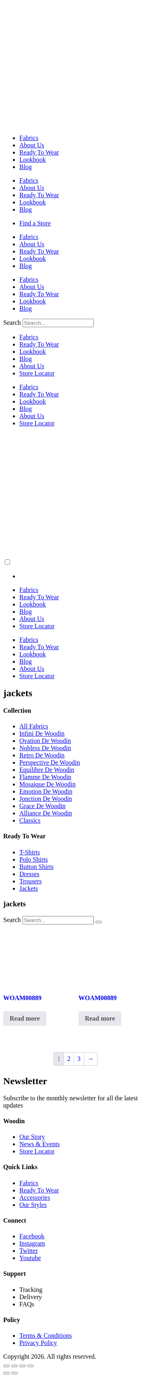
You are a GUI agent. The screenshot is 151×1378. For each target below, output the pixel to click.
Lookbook (32, 159)
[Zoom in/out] (6, 1366)
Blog (25, 166)
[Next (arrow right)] (14, 1373)
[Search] (98, 922)
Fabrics (28, 137)
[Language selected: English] (75, 569)
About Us (31, 145)
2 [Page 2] (68, 1058)
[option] (83, 576)
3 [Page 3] (79, 1058)
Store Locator (37, 373)
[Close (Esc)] (30, 1366)
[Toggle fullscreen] (14, 1366)
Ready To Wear (39, 152)
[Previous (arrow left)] (6, 1373)
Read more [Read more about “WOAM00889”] (25, 1018)
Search (12, 322)
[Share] (22, 1366)
